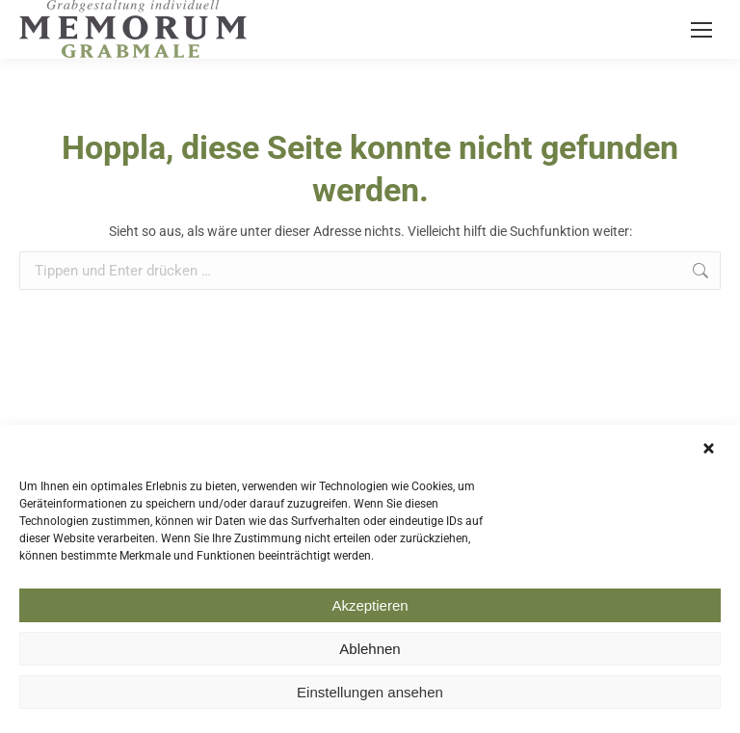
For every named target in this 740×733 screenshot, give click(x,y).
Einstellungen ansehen (370, 695)
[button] (711, 452)
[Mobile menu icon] (701, 30)
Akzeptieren (369, 608)
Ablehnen (369, 651)
